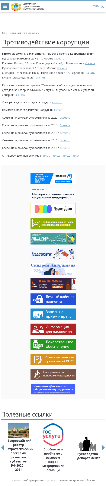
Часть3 (65, 155)
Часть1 (45, 155)
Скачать (59, 58)
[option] (18, 447)
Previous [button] (2, 447)
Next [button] (103, 447)
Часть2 (55, 155)
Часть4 (75, 155)
